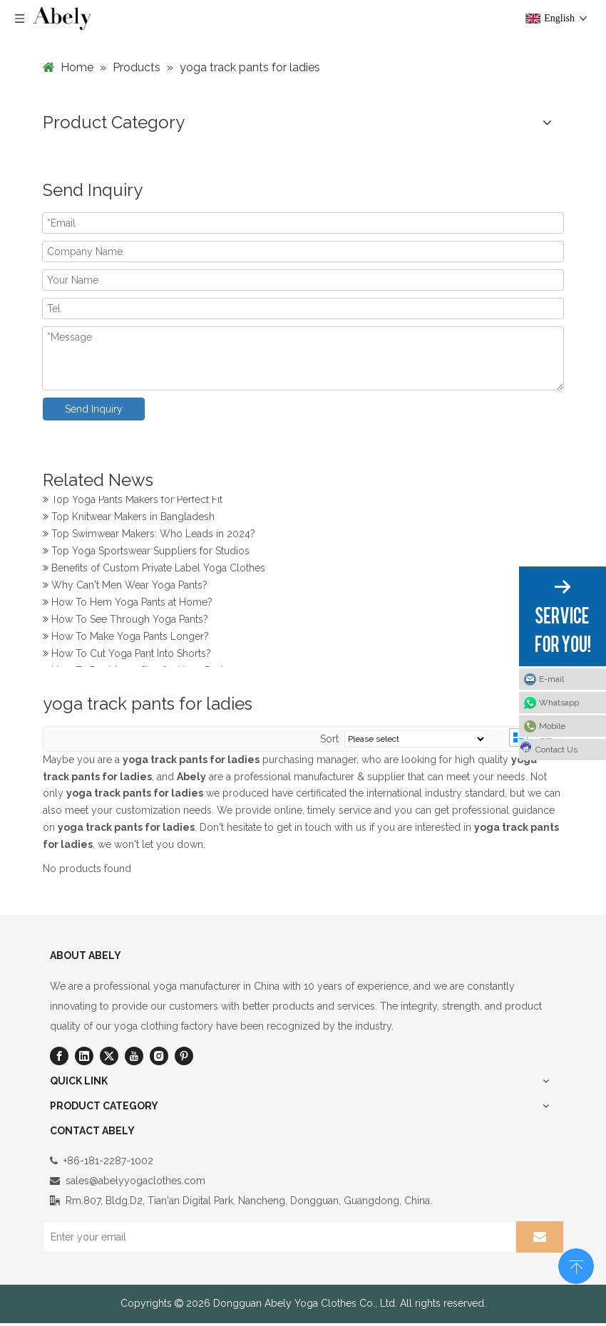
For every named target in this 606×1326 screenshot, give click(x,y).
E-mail (551, 679)
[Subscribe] (539, 1237)
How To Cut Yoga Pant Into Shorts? (127, 655)
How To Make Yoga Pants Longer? (126, 638)
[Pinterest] (184, 1056)
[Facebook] (59, 1056)
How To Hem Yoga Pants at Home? (127, 604)
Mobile (552, 726)
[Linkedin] (84, 1056)
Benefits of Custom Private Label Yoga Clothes (154, 570)
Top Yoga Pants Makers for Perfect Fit (132, 501)
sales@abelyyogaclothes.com (135, 1180)
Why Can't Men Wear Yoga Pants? (125, 587)
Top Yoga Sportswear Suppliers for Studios (146, 553)
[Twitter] (109, 1056)
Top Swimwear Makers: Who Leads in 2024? (149, 536)
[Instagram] (159, 1056)
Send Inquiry (94, 409)
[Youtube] (134, 1056)
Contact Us (548, 747)
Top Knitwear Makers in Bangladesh (129, 518)
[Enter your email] (276, 1237)
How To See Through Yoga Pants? (125, 621)
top (576, 1264)
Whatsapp (559, 703)
